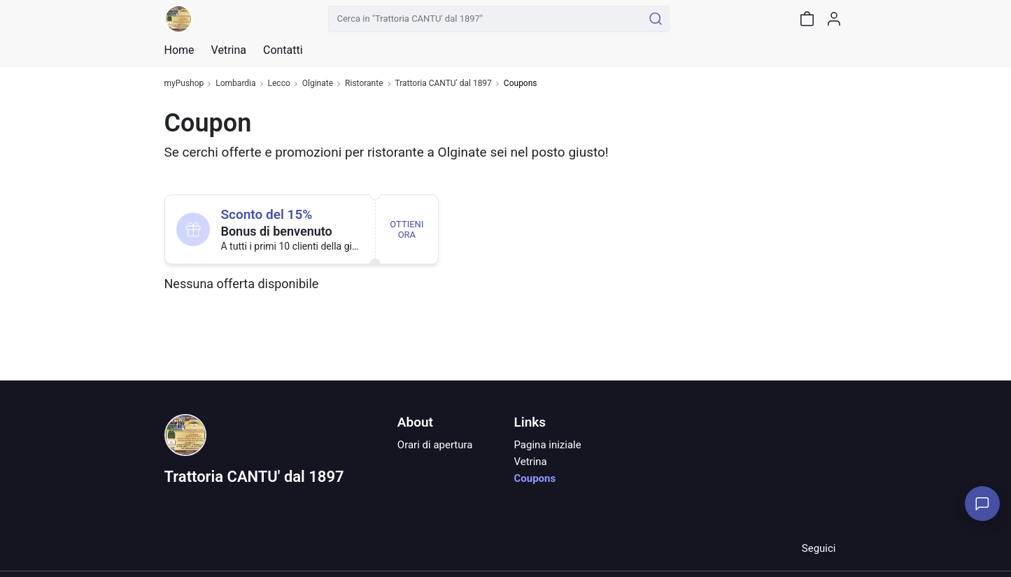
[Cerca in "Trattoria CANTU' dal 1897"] (486, 19)
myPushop (184, 83)
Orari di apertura (435, 445)
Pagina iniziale (547, 445)
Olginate (317, 83)
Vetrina (530, 461)
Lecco (279, 83)
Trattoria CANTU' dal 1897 (443, 83)
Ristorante (364, 83)
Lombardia (235, 83)
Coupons (535, 478)
